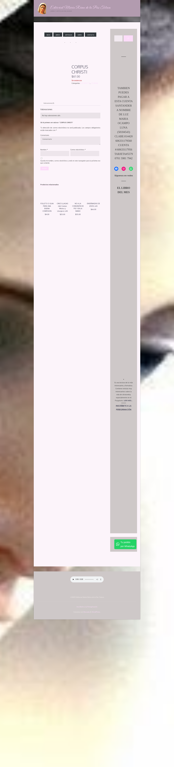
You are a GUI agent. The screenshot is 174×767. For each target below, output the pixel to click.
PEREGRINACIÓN (123, 557)
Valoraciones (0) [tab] (49, 103)
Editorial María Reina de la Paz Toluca (81, 7)
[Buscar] (128, 38)
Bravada (86, 759)
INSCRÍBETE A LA (123, 553)
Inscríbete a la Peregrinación (87, 754)
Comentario (44, 135)
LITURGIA (94, 83)
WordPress (96, 759)
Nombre (44, 150)
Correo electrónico (78, 150)
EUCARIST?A (85, 83)
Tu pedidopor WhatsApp (128, 692)
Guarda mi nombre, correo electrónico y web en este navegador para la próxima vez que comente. (70, 162)
